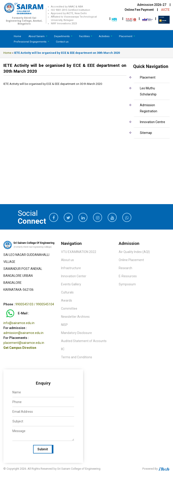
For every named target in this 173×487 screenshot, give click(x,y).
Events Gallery (71, 284)
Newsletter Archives (75, 316)
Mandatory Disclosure (76, 333)
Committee (69, 308)
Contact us (62, 41)
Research (125, 268)
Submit (42, 449)
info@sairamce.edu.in (18, 323)
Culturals (67, 292)
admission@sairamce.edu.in (23, 333)
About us (67, 260)
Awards (66, 300)
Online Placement (131, 260)
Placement (126, 36)
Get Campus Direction (19, 347)
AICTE (165, 9)
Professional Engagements (30, 41)
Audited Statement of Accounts (84, 341)
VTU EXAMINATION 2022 (78, 252)
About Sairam (36, 36)
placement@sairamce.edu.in (23, 343)
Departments (62, 36)
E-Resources (128, 276)
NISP (64, 325)
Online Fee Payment (139, 9)
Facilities (84, 36)
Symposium (127, 284)
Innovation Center (73, 276)
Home (17, 36)
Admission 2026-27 (151, 5)
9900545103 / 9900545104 (34, 304)
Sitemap (146, 133)
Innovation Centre (152, 122)
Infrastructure (71, 268)
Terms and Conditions (76, 357)
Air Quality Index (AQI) (134, 252)
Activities (104, 36)
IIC (62, 349)
